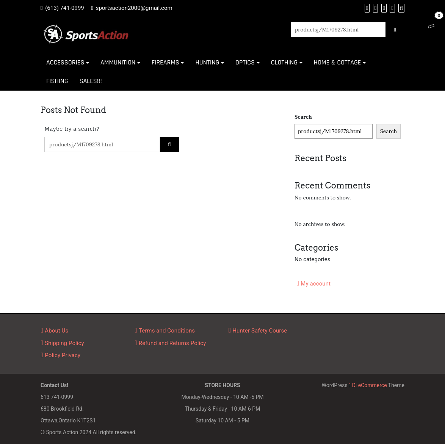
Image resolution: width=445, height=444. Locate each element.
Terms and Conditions (167, 330)
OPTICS (245, 62)
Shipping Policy (64, 343)
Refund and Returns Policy (172, 343)
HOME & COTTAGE (337, 62)
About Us (56, 330)
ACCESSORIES (65, 62)
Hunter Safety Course (259, 330)
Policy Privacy (62, 355)
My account (316, 283)
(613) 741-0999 (64, 8)
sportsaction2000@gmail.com (134, 8)
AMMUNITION (117, 62)
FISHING (57, 81)
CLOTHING (284, 62)
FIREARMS (165, 62)
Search (303, 116)
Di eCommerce (368, 385)
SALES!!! (90, 81)
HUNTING (207, 62)
